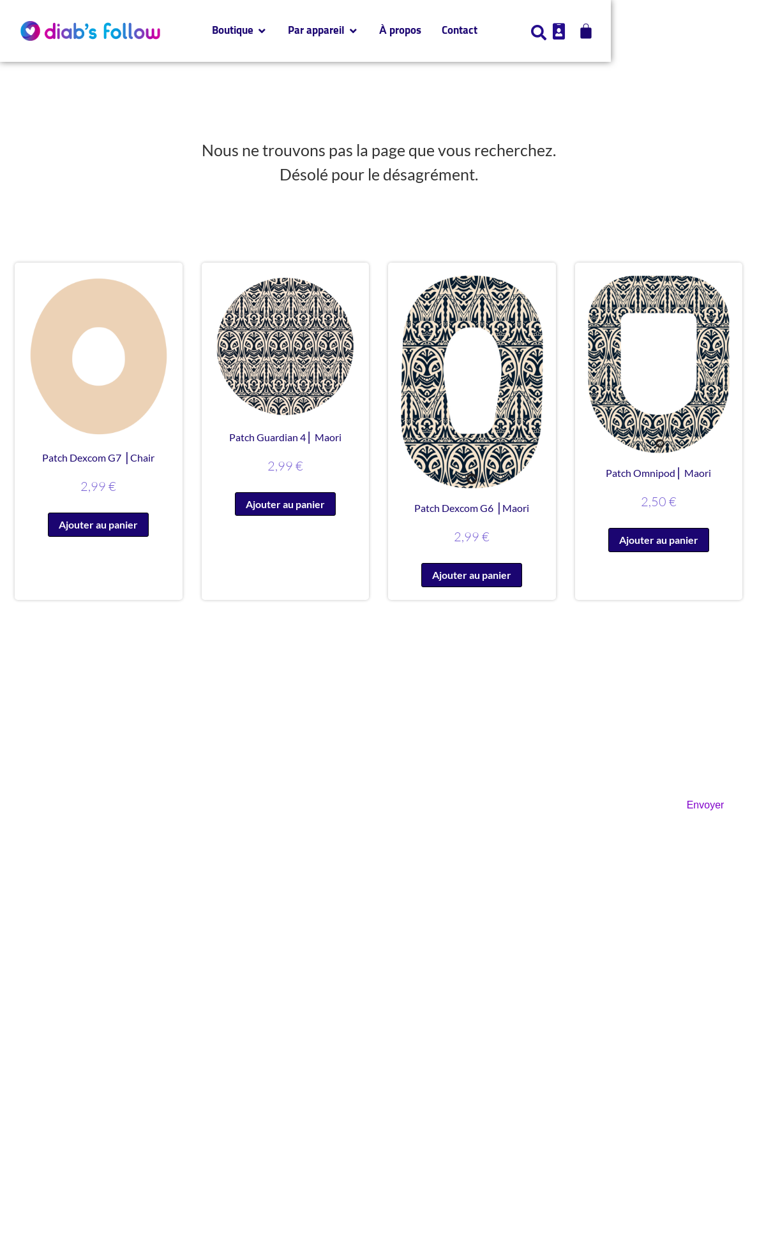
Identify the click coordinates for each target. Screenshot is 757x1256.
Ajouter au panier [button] (98, 524)
